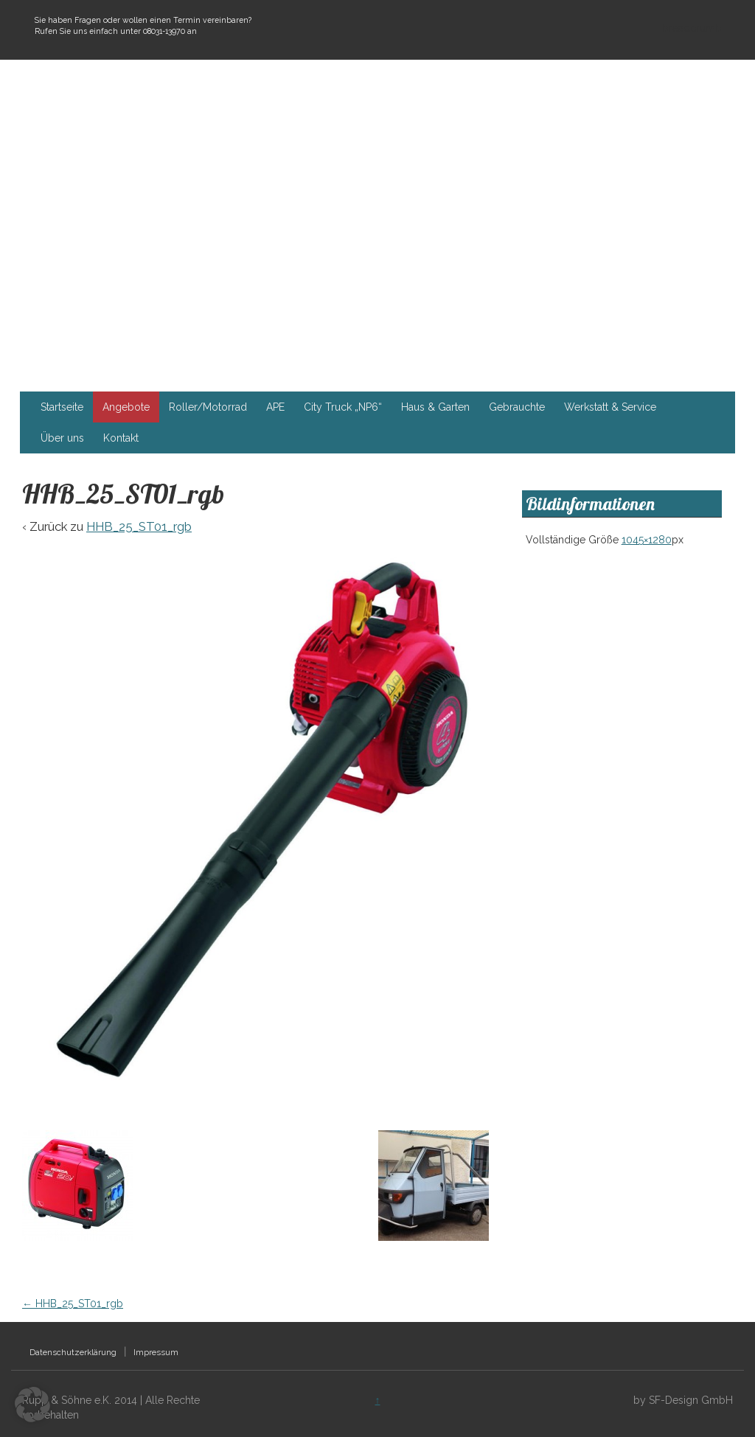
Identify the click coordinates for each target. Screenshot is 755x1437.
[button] (32, 1404)
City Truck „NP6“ (343, 407)
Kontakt (121, 438)
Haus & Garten (435, 407)
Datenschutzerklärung (72, 1352)
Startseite (62, 407)
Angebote (126, 407)
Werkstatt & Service (610, 407)
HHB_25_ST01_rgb (139, 526)
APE (275, 407)
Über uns (62, 438)
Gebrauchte (517, 407)
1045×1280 (647, 540)
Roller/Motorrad (208, 407)
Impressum (155, 1352)
